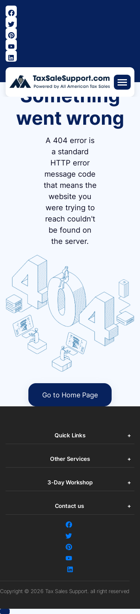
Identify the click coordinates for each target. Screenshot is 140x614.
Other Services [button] (70, 458)
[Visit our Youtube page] (11, 44)
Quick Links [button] (70, 435)
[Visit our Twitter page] (11, 22)
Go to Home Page (70, 395)
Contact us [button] (70, 505)
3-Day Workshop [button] (69, 482)
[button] (5, 611)
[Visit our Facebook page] (11, 11)
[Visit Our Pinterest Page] (11, 33)
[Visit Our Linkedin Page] (11, 56)
